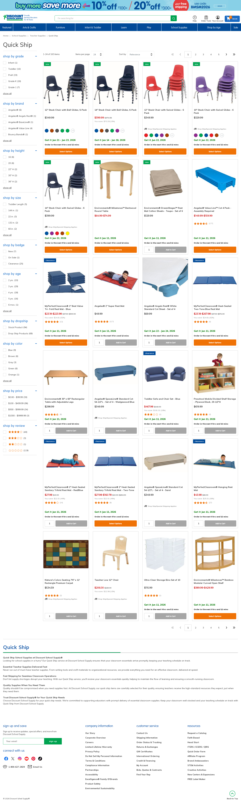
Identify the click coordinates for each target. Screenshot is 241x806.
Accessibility (91, 774)
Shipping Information (147, 737)
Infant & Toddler (93, 27)
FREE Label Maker (196, 779)
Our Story (90, 733)
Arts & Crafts (29, 27)
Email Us (37, 767)
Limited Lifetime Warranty (98, 747)
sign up (53, 741)
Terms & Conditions (95, 761)
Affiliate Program (196, 756)
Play (149, 27)
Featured (6, 27)
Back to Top (232, 795)
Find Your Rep (143, 774)
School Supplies (179, 27)
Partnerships (92, 770)
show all (7, 93)
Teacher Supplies (38, 36)
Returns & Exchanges (147, 747)
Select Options (66, 151)
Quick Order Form (196, 751)
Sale (236, 27)
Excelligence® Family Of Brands (101, 779)
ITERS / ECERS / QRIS (198, 747)
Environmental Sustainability (100, 788)
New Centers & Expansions (201, 774)
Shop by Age (213, 27)
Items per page (83, 54)
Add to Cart (171, 250)
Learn (124, 27)
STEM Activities (195, 765)
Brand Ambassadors (198, 761)
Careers (89, 742)
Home (5, 36)
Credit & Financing (145, 761)
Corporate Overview (95, 737)
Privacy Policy (92, 751)
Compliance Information (97, 765)
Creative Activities (197, 770)
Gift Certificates (144, 751)
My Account (142, 765)
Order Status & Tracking (148, 742)
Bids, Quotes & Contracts (149, 770)
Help (194, 19)
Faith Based (194, 737)
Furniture (60, 27)
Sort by (122, 54)
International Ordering (147, 756)
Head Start (193, 742)
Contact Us (142, 733)
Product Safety (92, 784)
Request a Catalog (197, 733)
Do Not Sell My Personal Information (103, 756)
